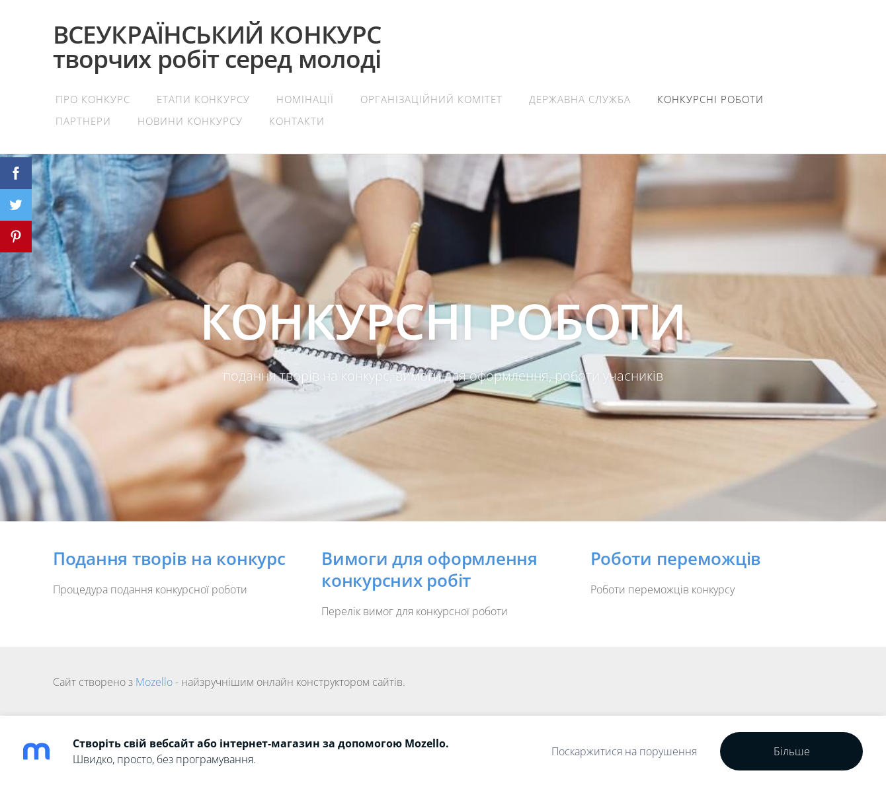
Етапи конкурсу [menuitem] (203, 99)
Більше (792, 751)
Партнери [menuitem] (83, 121)
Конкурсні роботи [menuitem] (710, 99)
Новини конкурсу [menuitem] (190, 121)
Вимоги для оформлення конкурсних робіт (429, 569)
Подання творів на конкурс (169, 558)
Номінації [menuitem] (305, 99)
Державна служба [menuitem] (580, 99)
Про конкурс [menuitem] (93, 99)
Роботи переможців (676, 558)
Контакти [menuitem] (297, 121)
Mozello (154, 682)
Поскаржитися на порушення (624, 751)
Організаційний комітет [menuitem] (431, 99)
